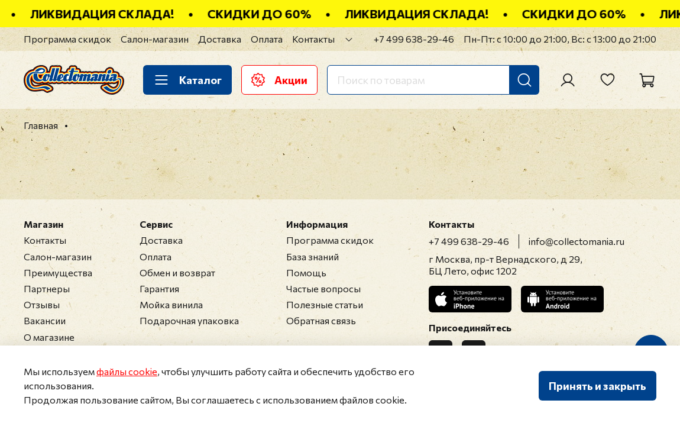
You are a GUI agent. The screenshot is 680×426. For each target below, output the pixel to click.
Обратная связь (321, 320)
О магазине (49, 337)
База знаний (312, 256)
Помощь (306, 272)
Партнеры (47, 288)
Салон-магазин (155, 38)
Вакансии (45, 320)
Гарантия (159, 288)
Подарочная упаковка (189, 320)
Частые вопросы (323, 288)
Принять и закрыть (597, 385)
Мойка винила (171, 304)
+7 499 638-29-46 (414, 38)
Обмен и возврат (177, 272)
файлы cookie (126, 371)
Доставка (219, 38)
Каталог (187, 80)
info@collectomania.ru (576, 241)
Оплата (267, 38)
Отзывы (42, 304)
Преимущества (58, 272)
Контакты (313, 38)
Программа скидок (67, 38)
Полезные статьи (324, 304)
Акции (279, 80)
